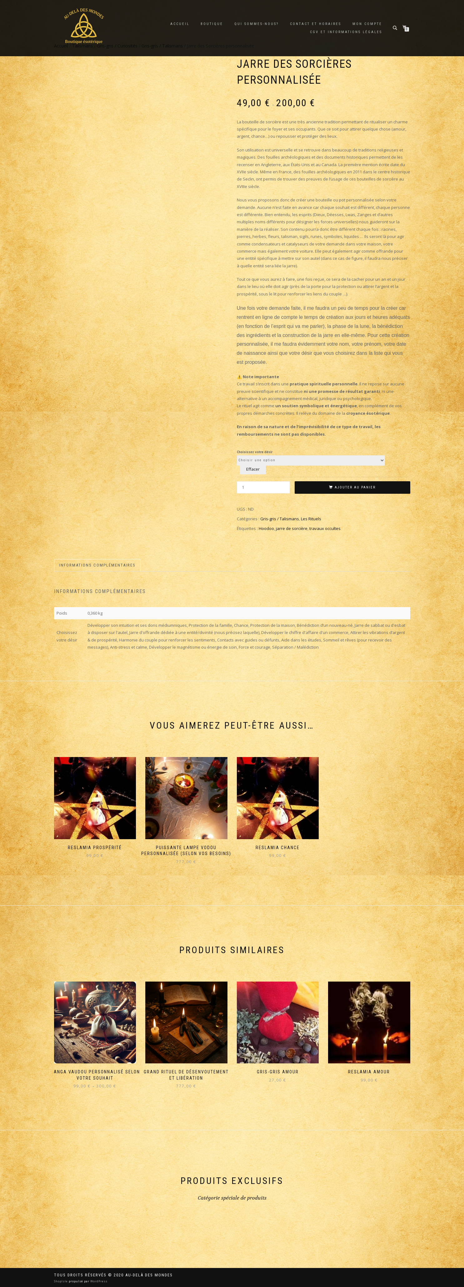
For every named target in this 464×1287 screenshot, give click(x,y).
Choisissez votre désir (254, 452)
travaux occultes (325, 528)
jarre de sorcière (291, 528)
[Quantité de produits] (263, 487)
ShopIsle (61, 1281)
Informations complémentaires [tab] (97, 565)
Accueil (179, 24)
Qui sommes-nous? (256, 24)
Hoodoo (266, 528)
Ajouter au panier (355, 487)
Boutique (212, 24)
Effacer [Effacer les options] (253, 469)
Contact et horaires (315, 24)
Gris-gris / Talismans (279, 519)
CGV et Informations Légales (346, 32)
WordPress (98, 1281)
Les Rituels (311, 519)
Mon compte (367, 24)
